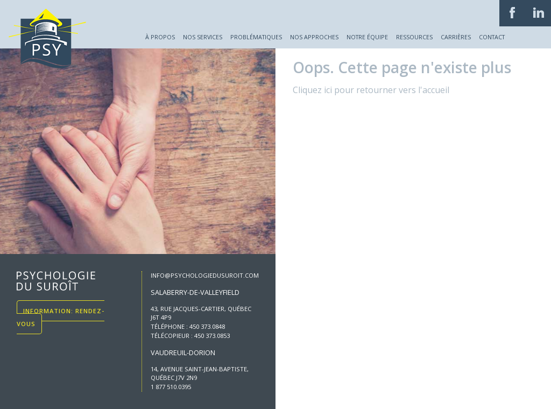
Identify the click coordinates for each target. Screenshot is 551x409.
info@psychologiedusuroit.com (205, 275)
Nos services (202, 37)
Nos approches (314, 37)
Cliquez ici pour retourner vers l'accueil (371, 90)
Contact (492, 37)
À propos (160, 37)
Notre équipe (367, 37)
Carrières (456, 37)
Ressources (414, 37)
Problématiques (256, 37)
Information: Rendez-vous (60, 317)
